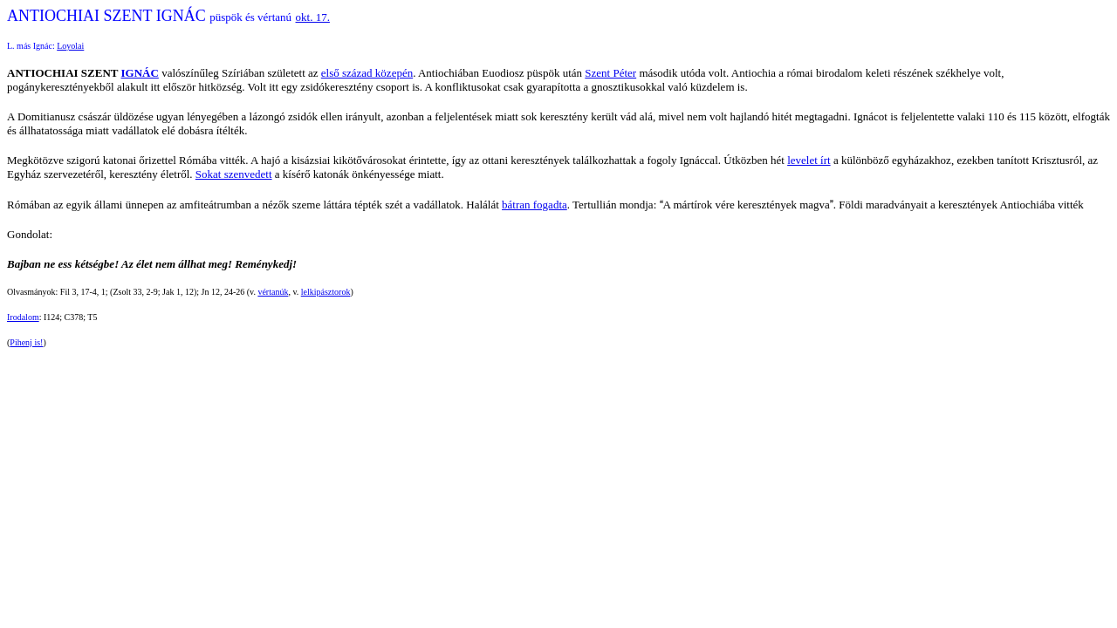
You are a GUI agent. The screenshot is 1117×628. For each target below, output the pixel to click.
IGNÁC (140, 72)
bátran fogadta (534, 204)
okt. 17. (313, 17)
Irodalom (23, 317)
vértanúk (272, 292)
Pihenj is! (26, 342)
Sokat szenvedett (233, 174)
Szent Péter (610, 72)
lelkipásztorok (326, 292)
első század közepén (367, 72)
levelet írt (808, 160)
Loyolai (70, 46)
